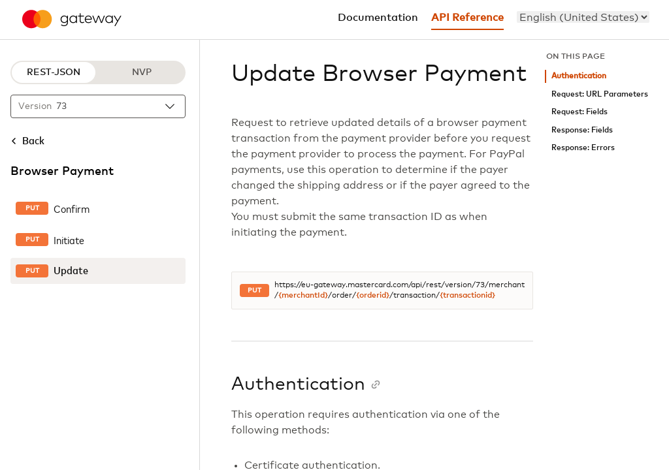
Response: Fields (582, 130)
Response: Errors (583, 148)
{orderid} (372, 296)
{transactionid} (467, 296)
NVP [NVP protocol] (142, 72)
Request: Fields (579, 112)
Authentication (578, 76)
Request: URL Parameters (599, 94)
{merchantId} (303, 296)
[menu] (583, 17)
